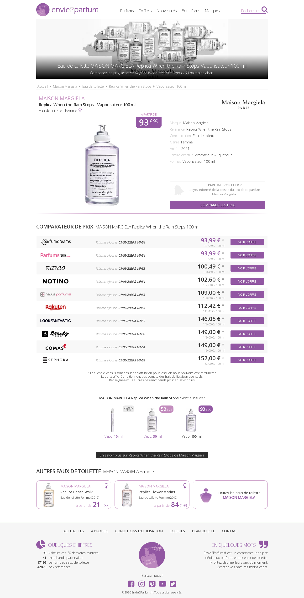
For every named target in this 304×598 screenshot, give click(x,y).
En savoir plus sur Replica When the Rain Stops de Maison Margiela (152, 455)
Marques (212, 10)
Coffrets (145, 10)
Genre (174, 142)
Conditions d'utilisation (139, 530)
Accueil (42, 86)
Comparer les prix (217, 205)
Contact (230, 530)
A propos (99, 530)
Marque (175, 123)
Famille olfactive (181, 155)
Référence (177, 129)
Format (175, 161)
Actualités (73, 530)
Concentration (180, 135)
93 (148, 122)
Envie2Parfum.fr (67, 10)
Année (174, 148)
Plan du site (203, 530)
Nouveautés (167, 10)
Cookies (177, 530)
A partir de (149, 114)
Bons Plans (191, 10)
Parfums (127, 10)
